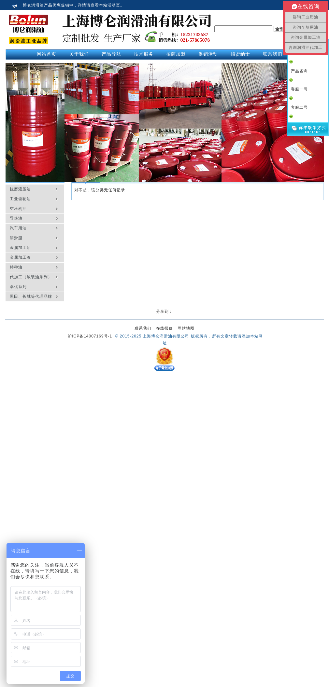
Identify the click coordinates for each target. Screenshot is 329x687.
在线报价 (164, 328)
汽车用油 (18, 228)
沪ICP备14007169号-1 (90, 336)
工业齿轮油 (20, 199)
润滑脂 (16, 238)
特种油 (16, 267)
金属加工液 (20, 257)
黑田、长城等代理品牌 (31, 296)
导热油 (16, 218)
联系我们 (143, 328)
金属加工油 (20, 247)
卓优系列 (18, 286)
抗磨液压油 (20, 189)
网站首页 (46, 54)
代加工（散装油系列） (31, 277)
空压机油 (18, 208)
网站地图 (186, 328)
